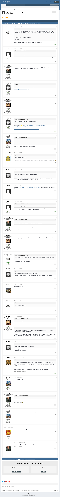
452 (23, 23)
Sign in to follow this (48, 11)
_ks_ (8, 48)
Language (28, 493)
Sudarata (8, 185)
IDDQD (8, 82)
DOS (8, 426)
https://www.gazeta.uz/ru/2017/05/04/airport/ (21, 89)
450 (18, 23)
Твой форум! (5, 2)
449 (16, 23)
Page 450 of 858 (38, 23)
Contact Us (32, 493)
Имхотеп (8, 99)
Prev (5, 23)
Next (32, 23)
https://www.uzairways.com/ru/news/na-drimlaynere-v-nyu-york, (30, 187)
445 (7, 23)
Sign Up (56, 1)
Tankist (8, 284)
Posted (18, 26)
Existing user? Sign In (49, 1)
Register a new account (16, 471)
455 (30, 23)
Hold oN (8, 135)
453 (25, 23)
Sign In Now (43, 471)
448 (14, 23)
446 (9, 23)
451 (21, 23)
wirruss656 (8, 152)
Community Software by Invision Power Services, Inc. (30, 495)
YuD (8, 201)
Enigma (8, 26)
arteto (8, 65)
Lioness (8, 357)
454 (27, 23)
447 (12, 23)
